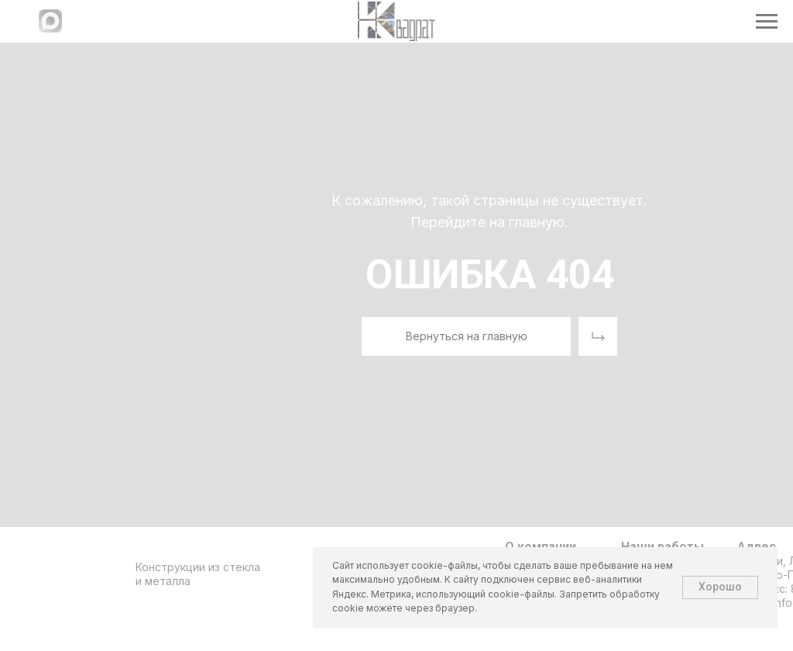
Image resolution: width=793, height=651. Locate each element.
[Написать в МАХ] (50, 28)
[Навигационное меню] (767, 21)
